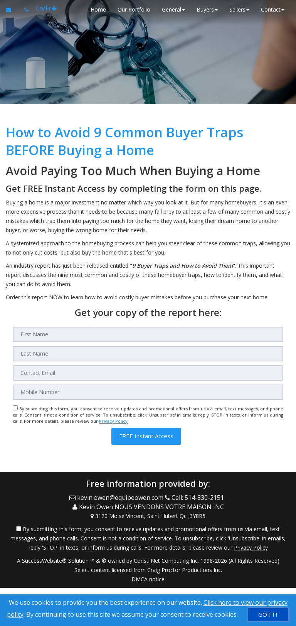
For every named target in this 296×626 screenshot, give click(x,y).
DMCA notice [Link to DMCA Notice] (148, 578)
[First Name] (148, 334)
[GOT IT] (268, 614)
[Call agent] (27, 9)
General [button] (173, 9)
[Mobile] (148, 392)
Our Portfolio (134, 9)
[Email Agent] (12, 9)
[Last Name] (148, 353)
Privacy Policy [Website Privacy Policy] (113, 421)
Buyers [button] (207, 9)
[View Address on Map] (148, 515)
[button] (146, 436)
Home (98, 9)
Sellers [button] (239, 9)
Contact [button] (272, 9)
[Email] (148, 373)
